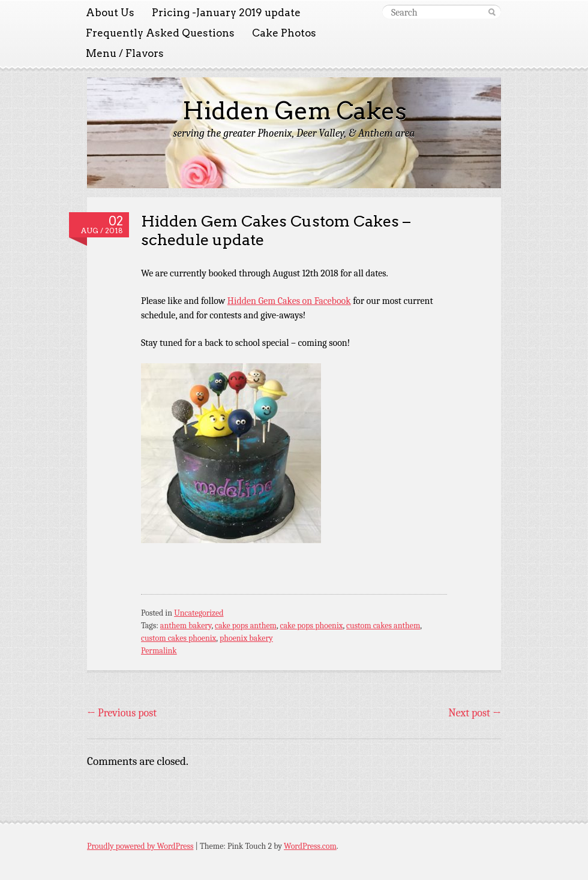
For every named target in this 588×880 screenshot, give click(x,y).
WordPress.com (310, 846)
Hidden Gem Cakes (294, 111)
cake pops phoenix (311, 625)
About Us (110, 13)
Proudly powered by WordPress (140, 846)
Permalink (159, 651)
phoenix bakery (246, 638)
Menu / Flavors (125, 53)
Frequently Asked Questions (160, 33)
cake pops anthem (246, 625)
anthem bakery (186, 625)
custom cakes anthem (383, 625)
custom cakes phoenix (178, 638)
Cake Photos (284, 33)
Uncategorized (198, 613)
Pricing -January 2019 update (226, 13)
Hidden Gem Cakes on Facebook (289, 301)
